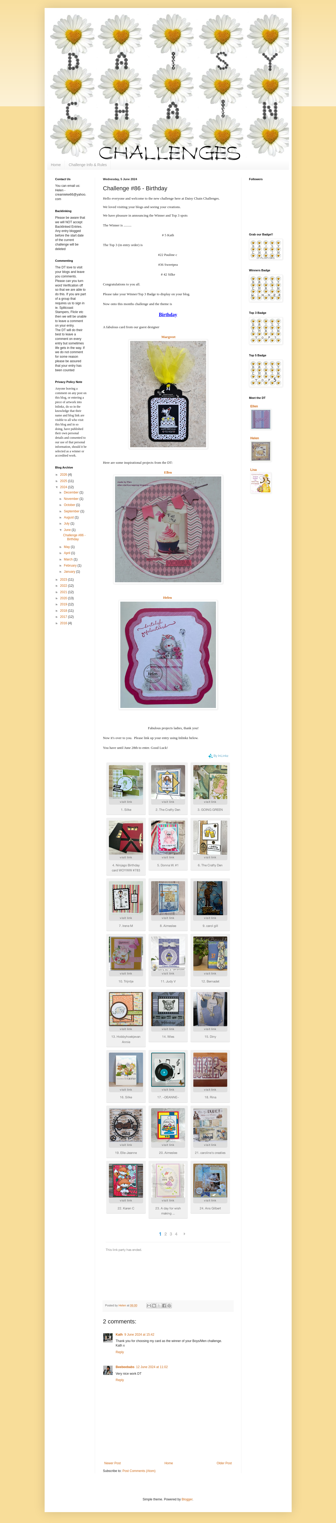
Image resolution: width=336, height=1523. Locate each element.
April (67, 553)
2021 (64, 592)
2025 (64, 481)
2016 (64, 623)
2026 (64, 474)
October (70, 505)
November (71, 499)
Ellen (168, 472)
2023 (64, 579)
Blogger (187, 1499)
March (69, 559)
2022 (64, 586)
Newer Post (112, 1463)
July (67, 523)
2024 (64, 487)
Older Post (224, 1463)
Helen (167, 598)
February (70, 565)
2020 (64, 598)
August (69, 517)
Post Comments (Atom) (139, 1471)
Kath (119, 1334)
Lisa (253, 470)
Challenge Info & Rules (88, 165)
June (67, 530)
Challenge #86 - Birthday (74, 537)
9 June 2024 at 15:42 (139, 1334)
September (72, 511)
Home (56, 165)
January (70, 571)
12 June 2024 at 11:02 (152, 1367)
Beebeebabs (125, 1367)
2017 (64, 617)
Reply (120, 1352)
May (67, 547)
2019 (64, 604)
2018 (64, 611)
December (71, 492)
